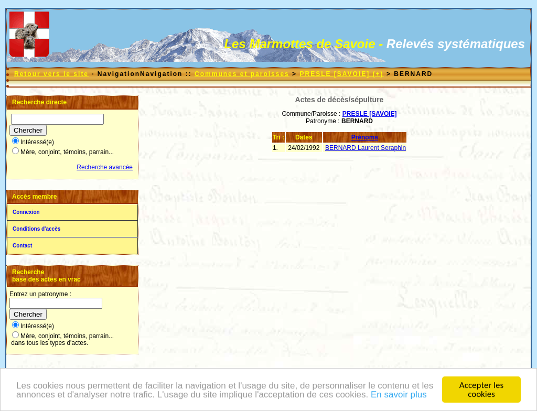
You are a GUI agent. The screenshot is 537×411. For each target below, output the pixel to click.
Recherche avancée (105, 167)
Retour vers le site (51, 74)
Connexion (26, 212)
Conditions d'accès (36, 229)
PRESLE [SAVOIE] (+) (341, 74)
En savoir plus (399, 395)
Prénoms (364, 137)
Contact (22, 245)
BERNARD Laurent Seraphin (365, 148)
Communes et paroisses (242, 74)
